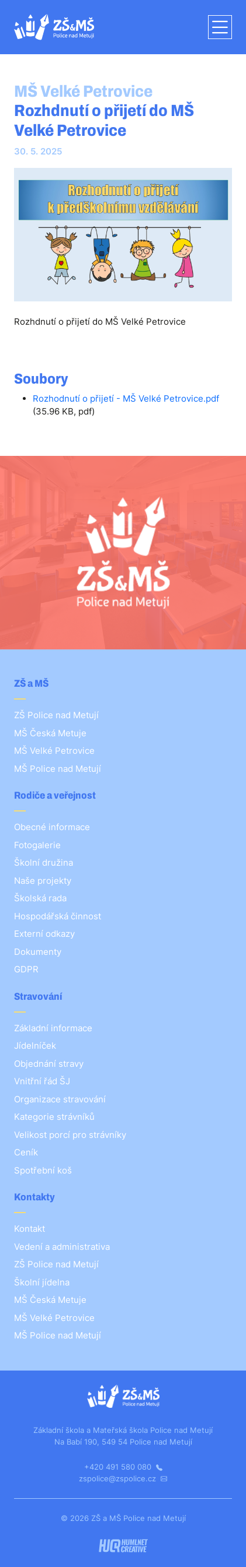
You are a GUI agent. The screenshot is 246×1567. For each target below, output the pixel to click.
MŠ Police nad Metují (57, 768)
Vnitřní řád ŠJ (42, 1081)
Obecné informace (52, 826)
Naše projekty (42, 880)
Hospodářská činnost (57, 916)
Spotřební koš (43, 1170)
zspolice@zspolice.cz (123, 1478)
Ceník (26, 1152)
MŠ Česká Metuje (50, 733)
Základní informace (53, 1028)
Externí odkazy (44, 933)
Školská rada (40, 898)
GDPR (26, 969)
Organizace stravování (60, 1099)
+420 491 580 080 (123, 1466)
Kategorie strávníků (54, 1116)
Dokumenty (37, 951)
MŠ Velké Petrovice (54, 750)
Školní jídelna (42, 1282)
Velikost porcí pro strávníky (70, 1134)
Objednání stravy (49, 1063)
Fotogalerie (37, 845)
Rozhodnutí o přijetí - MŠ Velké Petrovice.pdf (126, 398)
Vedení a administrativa (62, 1246)
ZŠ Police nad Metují (56, 715)
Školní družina (43, 862)
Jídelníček (35, 1045)
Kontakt (29, 1228)
